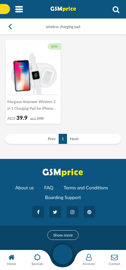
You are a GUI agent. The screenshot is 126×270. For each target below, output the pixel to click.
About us (24, 187)
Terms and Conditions (86, 187)
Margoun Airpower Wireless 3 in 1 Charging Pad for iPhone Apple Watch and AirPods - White (31, 106)
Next (74, 138)
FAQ (48, 187)
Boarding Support (63, 197)
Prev (52, 138)
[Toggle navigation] (19, 9)
